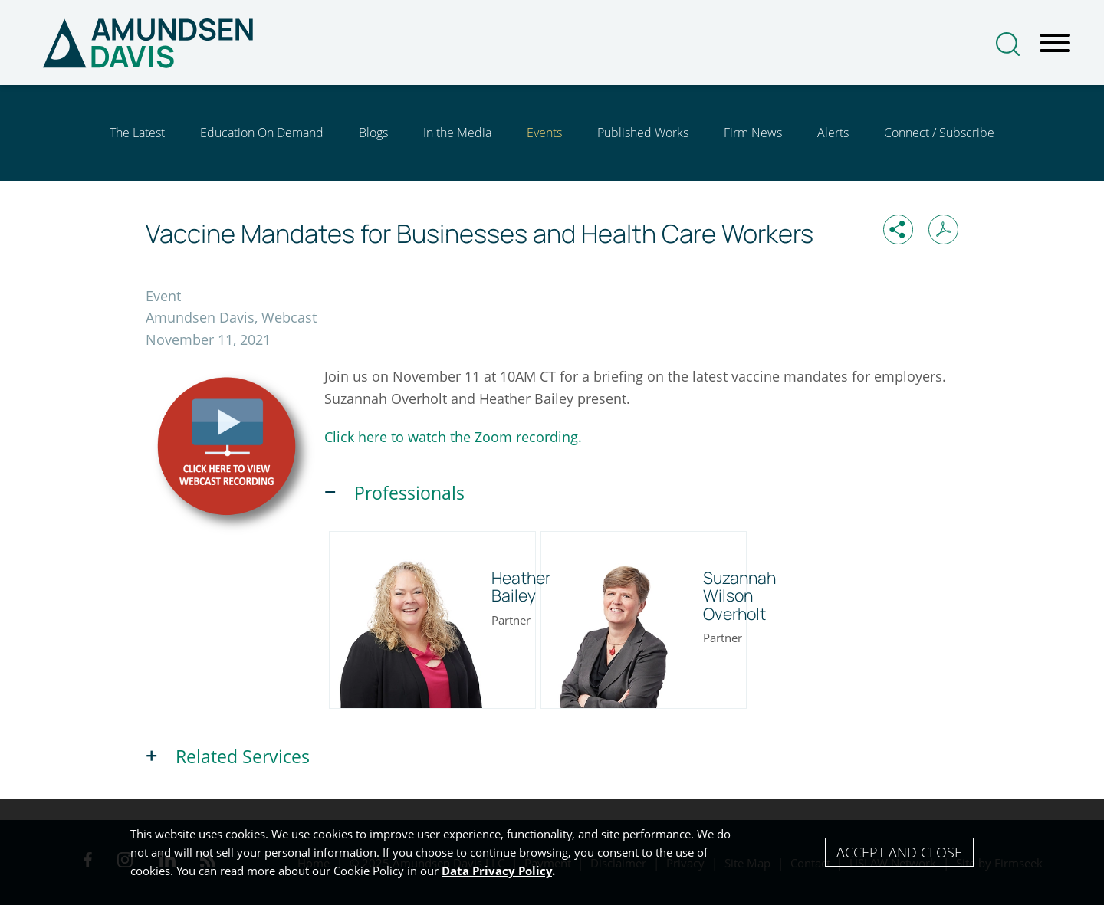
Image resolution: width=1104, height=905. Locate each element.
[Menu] (1055, 43)
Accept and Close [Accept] (899, 852)
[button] (898, 229)
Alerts (833, 132)
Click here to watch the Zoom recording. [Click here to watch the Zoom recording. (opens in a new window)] (453, 437)
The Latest (137, 132)
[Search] (1008, 44)
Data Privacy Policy (497, 870)
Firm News (753, 132)
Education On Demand (262, 132)
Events (544, 132)
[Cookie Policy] (552, 852)
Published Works (642, 132)
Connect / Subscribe (939, 132)
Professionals (409, 492)
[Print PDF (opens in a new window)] (943, 229)
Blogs (373, 132)
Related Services (243, 756)
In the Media (457, 132)
